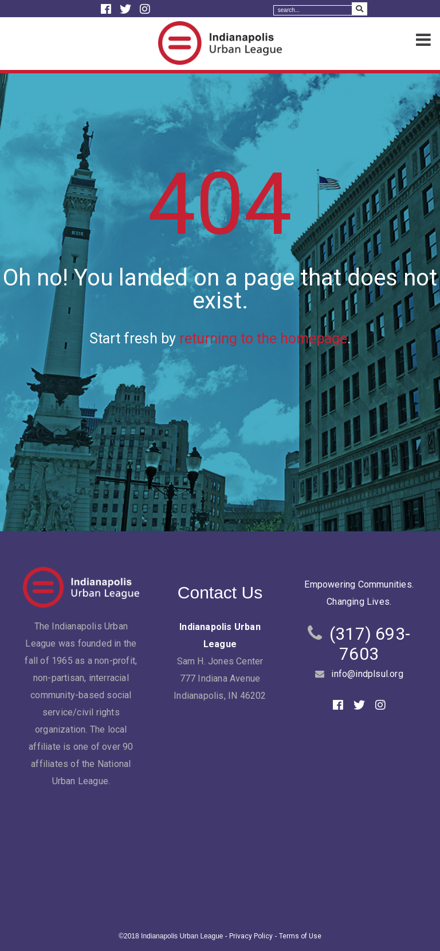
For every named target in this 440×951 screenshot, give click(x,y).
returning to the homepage (263, 338)
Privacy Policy (251, 936)
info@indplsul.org (367, 673)
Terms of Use (300, 936)
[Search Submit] (359, 8)
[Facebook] (107, 9)
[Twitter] (127, 9)
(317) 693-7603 (369, 644)
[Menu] (423, 40)
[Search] (312, 10)
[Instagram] (145, 9)
